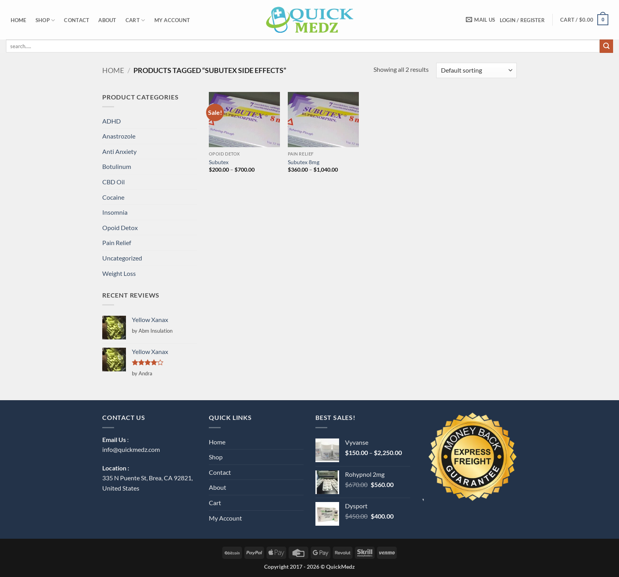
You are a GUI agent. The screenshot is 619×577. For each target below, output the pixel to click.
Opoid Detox (120, 227)
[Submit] (606, 46)
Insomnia (115, 212)
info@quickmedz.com (131, 449)
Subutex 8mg (303, 162)
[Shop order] (476, 70)
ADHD (111, 121)
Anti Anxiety (119, 151)
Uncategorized (122, 258)
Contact (76, 20)
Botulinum (116, 166)
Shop (45, 20)
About (107, 20)
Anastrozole (118, 136)
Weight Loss (119, 273)
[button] (522, 20)
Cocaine (113, 197)
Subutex (219, 162)
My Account (172, 20)
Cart (135, 20)
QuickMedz (340, 566)
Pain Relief (116, 242)
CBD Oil (113, 181)
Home (18, 20)
